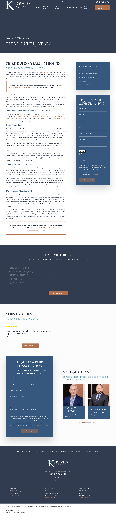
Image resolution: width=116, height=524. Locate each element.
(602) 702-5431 (58, 487)
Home (17, 464)
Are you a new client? (85, 134)
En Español (88, 464)
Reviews (75, 2)
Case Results (66, 2)
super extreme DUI (58, 119)
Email (80, 128)
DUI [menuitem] (80, 7)
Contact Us (90, 2)
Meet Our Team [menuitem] (45, 7)
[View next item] (64, 288)
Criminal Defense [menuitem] (57, 7)
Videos (82, 2)
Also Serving (79, 464)
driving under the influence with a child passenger (34, 117)
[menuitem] (93, 74)
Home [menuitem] (38, 7)
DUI (12, 73)
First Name (82, 109)
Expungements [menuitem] (72, 7)
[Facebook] (56, 493)
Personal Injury (54, 464)
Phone (81, 122)
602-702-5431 (103, 2)
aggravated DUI (44, 73)
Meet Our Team (26, 464)
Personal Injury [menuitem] (87, 7)
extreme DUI (44, 119)
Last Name (82, 115)
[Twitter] (60, 493)
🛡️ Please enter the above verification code (92, 155)
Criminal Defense (38, 464)
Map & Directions (14, 508)
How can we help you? (86, 140)
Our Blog (70, 464)
